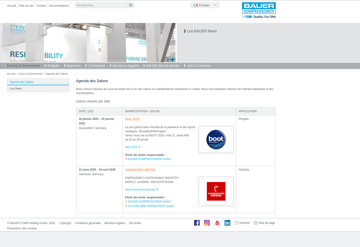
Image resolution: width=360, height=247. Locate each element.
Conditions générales (88, 223)
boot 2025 (131, 147)
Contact (41, 5)
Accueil (11, 5)
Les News (16, 88)
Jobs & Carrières (199, 65)
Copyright (65, 223)
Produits (53, 65)
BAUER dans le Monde (162, 65)
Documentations (59, 5)
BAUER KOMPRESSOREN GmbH (149, 159)
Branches (74, 65)
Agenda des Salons (22, 82)
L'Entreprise (96, 65)
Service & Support (126, 65)
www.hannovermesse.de (140, 189)
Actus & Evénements (25, 65)
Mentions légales (114, 223)
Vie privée (135, 223)
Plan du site (26, 5)
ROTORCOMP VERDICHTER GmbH (151, 206)
